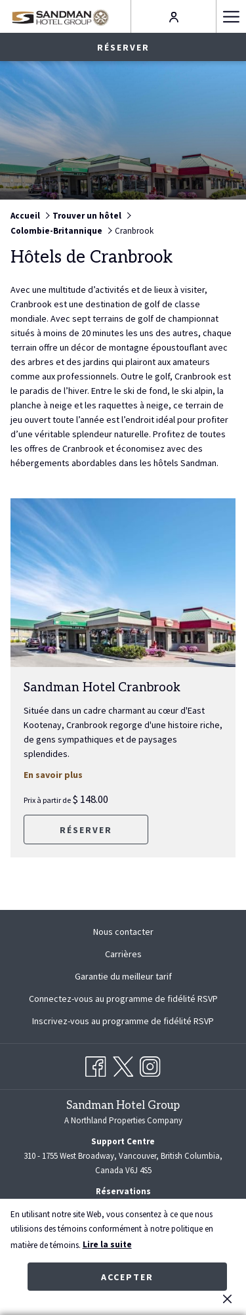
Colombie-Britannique (56, 230)
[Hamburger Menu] (231, 16)
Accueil (25, 215)
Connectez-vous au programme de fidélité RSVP (123, 998)
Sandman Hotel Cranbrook (102, 687)
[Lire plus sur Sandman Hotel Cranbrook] (123, 582)
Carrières (123, 954)
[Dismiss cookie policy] (227, 1298)
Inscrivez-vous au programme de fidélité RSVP (123, 1021)
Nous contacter (123, 932)
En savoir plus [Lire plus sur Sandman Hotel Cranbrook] (68, 774)
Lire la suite (107, 1244)
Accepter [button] (127, 1277)
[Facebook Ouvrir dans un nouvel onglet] (95, 1064)
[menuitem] (123, 931)
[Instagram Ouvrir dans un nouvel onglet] (150, 1064)
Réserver (123, 47)
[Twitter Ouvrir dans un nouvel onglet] (123, 1064)
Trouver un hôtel (86, 215)
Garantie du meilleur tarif (123, 976)
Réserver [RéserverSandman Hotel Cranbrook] (86, 830)
